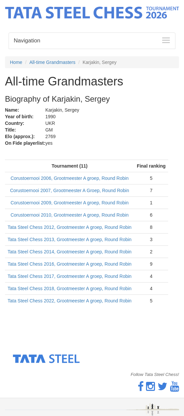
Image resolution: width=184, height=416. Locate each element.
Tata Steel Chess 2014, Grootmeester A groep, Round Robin (69, 251)
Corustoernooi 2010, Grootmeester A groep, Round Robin (70, 215)
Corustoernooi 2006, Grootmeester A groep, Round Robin (70, 178)
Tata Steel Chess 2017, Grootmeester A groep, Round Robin (69, 276)
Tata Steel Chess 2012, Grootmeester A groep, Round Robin (69, 227)
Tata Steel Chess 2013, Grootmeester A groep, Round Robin (69, 239)
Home (16, 62)
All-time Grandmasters (52, 62)
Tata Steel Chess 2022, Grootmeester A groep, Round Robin (69, 300)
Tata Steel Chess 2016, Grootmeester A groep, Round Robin (69, 264)
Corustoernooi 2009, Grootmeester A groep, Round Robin (70, 202)
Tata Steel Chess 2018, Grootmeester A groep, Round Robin (69, 288)
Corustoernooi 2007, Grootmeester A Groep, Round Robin (69, 190)
